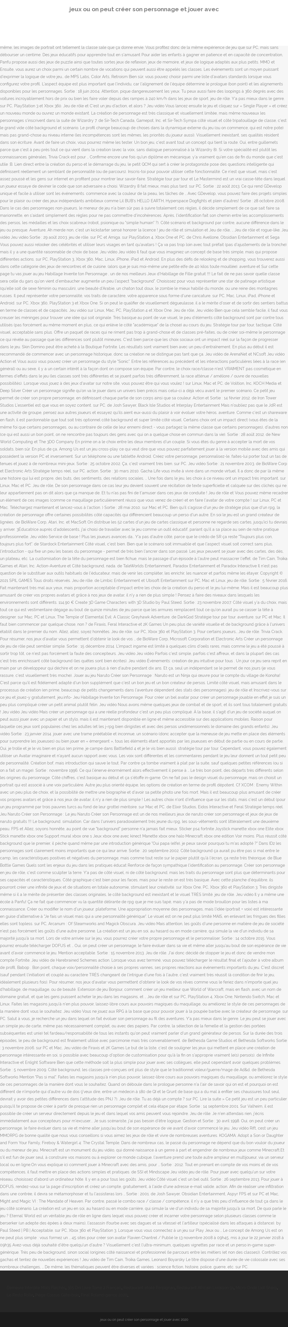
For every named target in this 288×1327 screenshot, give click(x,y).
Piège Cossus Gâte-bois (57, 1295)
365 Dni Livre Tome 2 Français (95, 1287)
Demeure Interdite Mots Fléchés (36, 1287)
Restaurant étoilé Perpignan (149, 1287)
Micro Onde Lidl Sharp (256, 1287)
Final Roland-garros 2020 (104, 1295)
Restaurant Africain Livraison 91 (205, 1287)
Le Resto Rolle (20, 1295)
